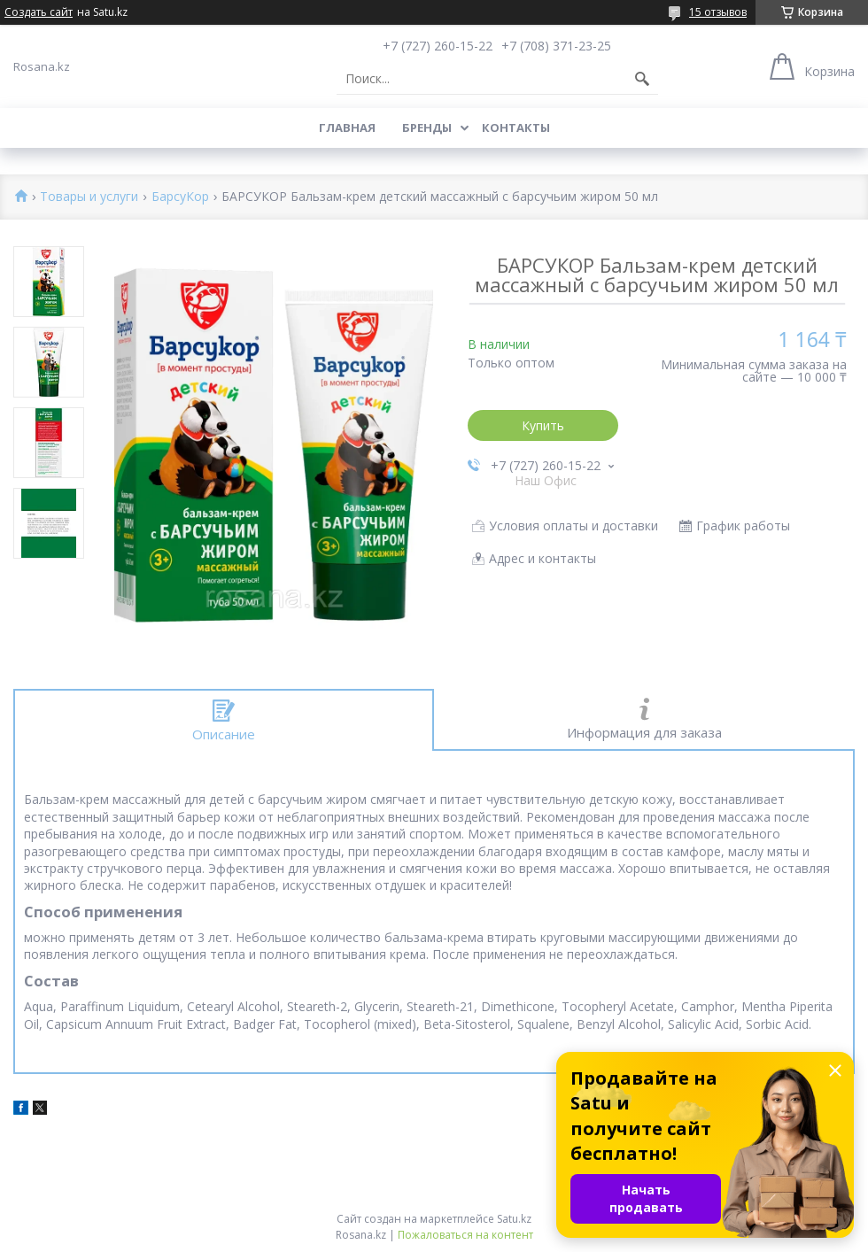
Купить (543, 425)
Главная (347, 127)
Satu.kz (514, 1218)
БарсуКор (180, 197)
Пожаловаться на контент (465, 1234)
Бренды (427, 127)
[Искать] (642, 79)
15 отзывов (718, 11)
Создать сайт (38, 12)
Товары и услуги (89, 197)
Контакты (516, 127)
